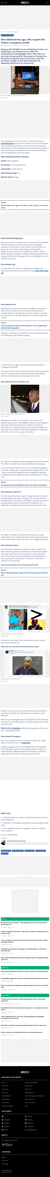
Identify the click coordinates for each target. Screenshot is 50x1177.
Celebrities (4, 953)
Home (2, 32)
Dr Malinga (16, 728)
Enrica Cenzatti (6, 850)
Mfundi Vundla (29, 850)
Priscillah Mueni (19, 45)
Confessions (4, 927)
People (3, 944)
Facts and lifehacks (12, 32)
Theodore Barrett (18, 850)
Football (3, 1028)
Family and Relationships (7, 1003)
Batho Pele (5, 853)
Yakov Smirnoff (40, 850)
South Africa (4, 974)
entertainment (7, 143)
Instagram (26, 742)
